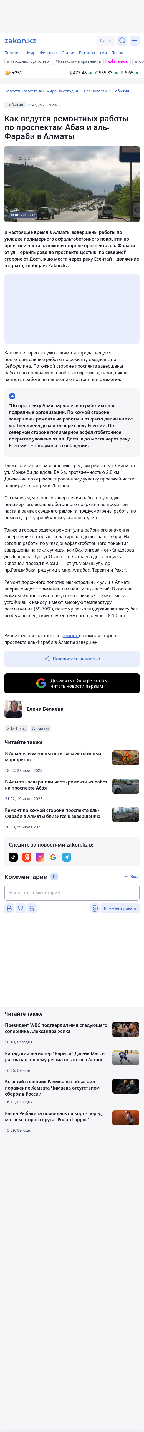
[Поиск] (122, 41)
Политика (13, 52)
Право (117, 52)
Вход (135, 876)
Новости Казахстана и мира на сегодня (41, 91)
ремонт (70, 635)
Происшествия (93, 52)
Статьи (68, 52)
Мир (31, 52)
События (121, 91)
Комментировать (120, 908)
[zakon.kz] (20, 40)
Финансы (48, 52)
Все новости (95, 91)
